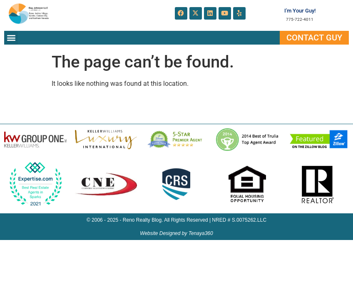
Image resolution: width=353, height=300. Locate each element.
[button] (11, 38)
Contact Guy (314, 37)
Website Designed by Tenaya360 (176, 233)
